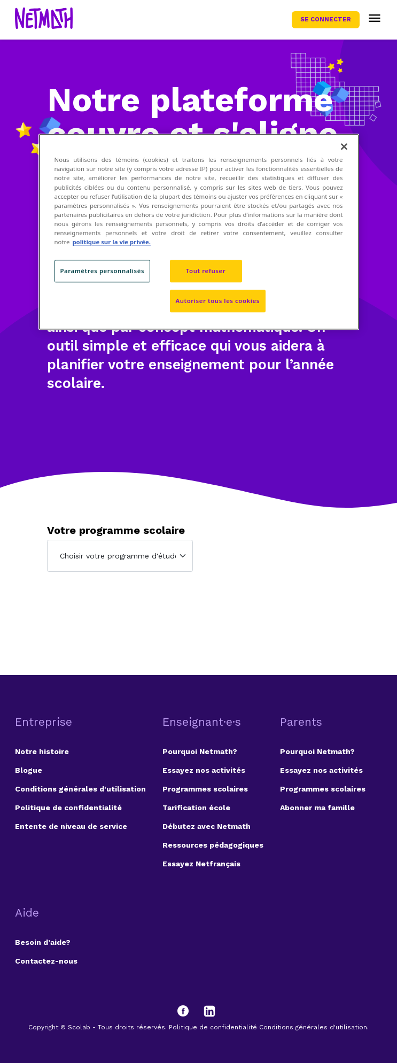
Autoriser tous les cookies (218, 301)
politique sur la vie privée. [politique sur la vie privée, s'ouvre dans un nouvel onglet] (111, 242)
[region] (198, 232)
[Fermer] (344, 147)
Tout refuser (205, 271)
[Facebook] (188, 1011)
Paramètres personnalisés (102, 271)
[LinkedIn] (209, 1011)
